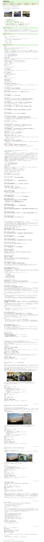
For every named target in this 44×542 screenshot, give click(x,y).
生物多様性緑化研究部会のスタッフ (9, 33)
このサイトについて (6, 539)
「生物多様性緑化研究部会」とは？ (10, 19)
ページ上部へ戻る (35, 339)
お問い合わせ (12, 539)
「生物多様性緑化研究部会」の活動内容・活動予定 (12, 21)
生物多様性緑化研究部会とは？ (8, 27)
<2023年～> (16, 24)
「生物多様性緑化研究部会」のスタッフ (10, 20)
